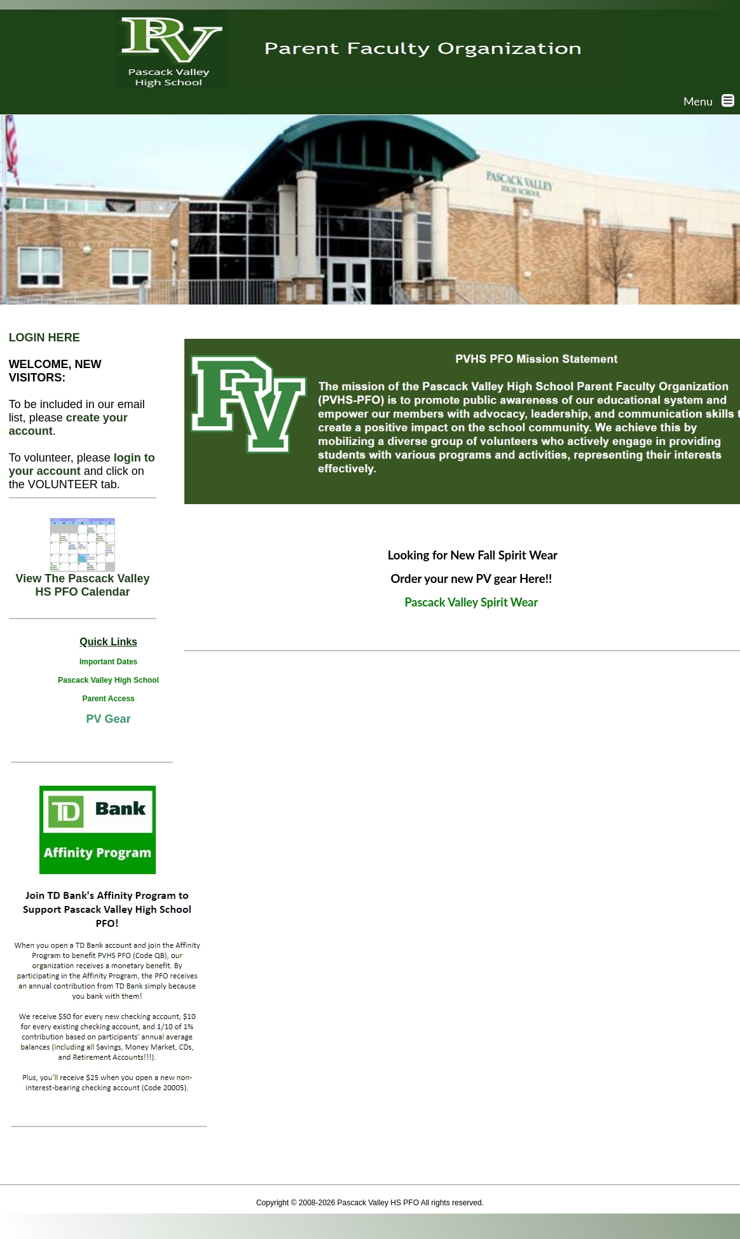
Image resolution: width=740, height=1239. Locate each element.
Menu (711, 101)
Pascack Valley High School (108, 680)
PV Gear (108, 719)
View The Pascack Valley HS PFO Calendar (83, 580)
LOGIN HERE (44, 337)
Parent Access (108, 698)
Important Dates (108, 661)
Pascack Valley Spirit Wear (471, 602)
